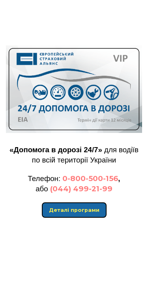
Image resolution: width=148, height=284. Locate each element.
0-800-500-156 (90, 178)
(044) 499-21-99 (81, 188)
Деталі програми (74, 210)
